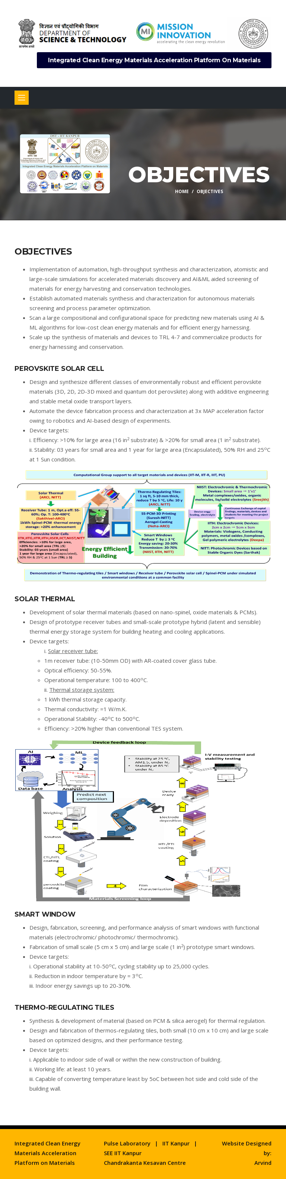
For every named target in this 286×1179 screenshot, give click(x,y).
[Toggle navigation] (22, 98)
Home (182, 191)
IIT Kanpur (176, 1143)
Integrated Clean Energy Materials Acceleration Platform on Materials (154, 60)
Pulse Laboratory (127, 1143)
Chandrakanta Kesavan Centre (145, 1162)
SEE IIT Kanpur (123, 1153)
